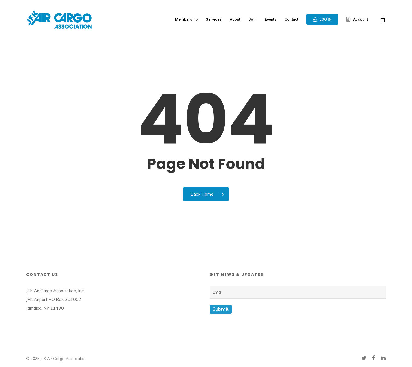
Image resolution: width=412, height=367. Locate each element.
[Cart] (383, 19)
